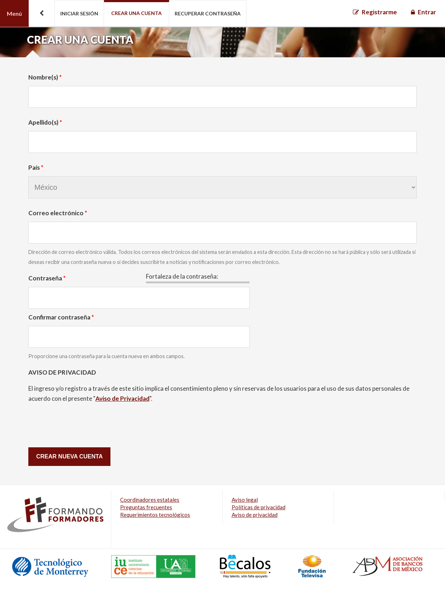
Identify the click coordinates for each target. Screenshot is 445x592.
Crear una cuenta (136, 13)
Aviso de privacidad (255, 514)
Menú (14, 13)
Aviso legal (245, 499)
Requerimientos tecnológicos (155, 514)
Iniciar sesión (79, 13)
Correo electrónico (57, 213)
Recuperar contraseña (208, 13)
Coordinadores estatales (149, 499)
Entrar (427, 12)
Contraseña (47, 278)
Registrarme (379, 12)
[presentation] (82, 424)
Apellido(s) (45, 122)
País (35, 167)
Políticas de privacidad (258, 507)
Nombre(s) (45, 77)
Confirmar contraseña (61, 317)
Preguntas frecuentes (146, 507)
